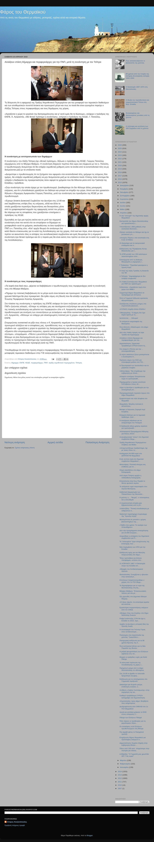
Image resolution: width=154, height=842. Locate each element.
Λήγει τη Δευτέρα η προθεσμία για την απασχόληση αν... (134, 389)
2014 (120, 771)
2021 (120, 162)
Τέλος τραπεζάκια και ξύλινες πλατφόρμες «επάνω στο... (131, 559)
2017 (120, 176)
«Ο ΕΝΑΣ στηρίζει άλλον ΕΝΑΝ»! (132, 309)
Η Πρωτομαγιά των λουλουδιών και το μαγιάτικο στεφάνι (134, 366)
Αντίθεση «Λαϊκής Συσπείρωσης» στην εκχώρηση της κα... (134, 691)
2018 (120, 172)
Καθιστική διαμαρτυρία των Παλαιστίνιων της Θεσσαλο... (132, 493)
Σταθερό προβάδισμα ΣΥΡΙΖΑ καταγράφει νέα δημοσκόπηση (132, 697)
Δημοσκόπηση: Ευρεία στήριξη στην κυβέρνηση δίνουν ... (134, 744)
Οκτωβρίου (124, 192)
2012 (120, 778)
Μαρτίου (123, 760)
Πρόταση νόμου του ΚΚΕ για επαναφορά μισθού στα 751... (132, 361)
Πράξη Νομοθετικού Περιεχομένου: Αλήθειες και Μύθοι (133, 444)
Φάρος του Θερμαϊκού (23, 12)
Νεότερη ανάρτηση (15, 442)
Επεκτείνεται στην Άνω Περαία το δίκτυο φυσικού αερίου (132, 482)
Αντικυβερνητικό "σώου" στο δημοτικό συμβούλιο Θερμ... (134, 438)
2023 (120, 155)
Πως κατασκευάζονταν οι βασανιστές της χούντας (135, 62)
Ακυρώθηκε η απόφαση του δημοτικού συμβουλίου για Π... (134, 537)
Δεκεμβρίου (124, 185)
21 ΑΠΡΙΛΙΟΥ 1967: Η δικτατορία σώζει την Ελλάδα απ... (132, 565)
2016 (120, 179)
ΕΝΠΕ (22, 363)
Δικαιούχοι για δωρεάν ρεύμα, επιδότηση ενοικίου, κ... (131, 686)
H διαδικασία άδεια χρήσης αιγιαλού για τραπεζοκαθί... (133, 427)
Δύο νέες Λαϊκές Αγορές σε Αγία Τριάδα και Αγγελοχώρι (132, 333)
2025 (120, 148)
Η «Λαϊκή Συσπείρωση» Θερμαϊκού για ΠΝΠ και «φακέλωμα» (133, 283)
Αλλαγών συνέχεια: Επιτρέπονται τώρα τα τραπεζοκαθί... (132, 378)
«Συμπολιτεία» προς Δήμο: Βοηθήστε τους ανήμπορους (134, 702)
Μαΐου (122, 209)
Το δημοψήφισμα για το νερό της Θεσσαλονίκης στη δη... (132, 587)
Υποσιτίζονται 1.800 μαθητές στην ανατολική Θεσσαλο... (133, 228)
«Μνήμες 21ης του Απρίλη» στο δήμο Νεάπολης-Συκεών (134, 614)
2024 (120, 152)
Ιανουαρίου (124, 767)
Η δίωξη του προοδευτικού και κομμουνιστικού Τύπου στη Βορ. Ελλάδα (137, 102)
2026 (120, 145)
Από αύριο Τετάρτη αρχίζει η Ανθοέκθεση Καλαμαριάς (130, 477)
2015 (120, 182)
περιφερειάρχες (37, 363)
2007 (120, 788)
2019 (120, 169)
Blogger (90, 835)
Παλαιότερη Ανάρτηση (97, 442)
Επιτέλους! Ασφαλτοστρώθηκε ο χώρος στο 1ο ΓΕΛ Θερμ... (132, 581)
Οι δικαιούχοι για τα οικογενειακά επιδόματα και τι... (132, 244)
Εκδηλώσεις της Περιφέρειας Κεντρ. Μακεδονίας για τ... (133, 250)
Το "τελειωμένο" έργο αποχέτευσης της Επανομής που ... (134, 543)
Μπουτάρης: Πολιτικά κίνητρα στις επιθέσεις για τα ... (133, 466)
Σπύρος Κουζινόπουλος (17, 822)
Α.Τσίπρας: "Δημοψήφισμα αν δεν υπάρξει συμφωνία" (133, 277)
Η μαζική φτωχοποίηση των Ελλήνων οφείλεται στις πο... (134, 653)
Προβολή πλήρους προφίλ (15, 825)
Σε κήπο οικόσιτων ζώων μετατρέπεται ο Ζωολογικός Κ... (134, 355)
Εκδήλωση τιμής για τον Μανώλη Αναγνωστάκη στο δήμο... (132, 554)
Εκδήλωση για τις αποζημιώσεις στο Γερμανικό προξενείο (133, 680)
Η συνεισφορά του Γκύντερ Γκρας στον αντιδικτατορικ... (132, 631)
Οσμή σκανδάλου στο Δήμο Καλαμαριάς (130, 471)
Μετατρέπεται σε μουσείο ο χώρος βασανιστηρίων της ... (133, 521)
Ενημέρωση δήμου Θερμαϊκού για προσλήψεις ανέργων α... (133, 739)
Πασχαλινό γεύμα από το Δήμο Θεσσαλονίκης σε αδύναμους (132, 669)
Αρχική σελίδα (55, 442)
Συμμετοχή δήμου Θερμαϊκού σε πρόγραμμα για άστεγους (132, 294)
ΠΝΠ (46, 363)
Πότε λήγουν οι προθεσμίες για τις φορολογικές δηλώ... (133, 722)
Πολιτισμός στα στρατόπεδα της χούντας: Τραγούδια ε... (132, 636)
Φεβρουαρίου (125, 764)
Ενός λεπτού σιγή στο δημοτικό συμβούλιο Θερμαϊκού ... (132, 460)
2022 (120, 159)
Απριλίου (123, 213)
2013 (120, 775)
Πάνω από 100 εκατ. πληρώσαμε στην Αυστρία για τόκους (134, 750)
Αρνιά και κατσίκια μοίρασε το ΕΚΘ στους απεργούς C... (133, 713)
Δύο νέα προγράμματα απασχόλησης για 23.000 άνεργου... (134, 532)
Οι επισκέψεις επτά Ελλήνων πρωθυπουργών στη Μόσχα (131, 728)
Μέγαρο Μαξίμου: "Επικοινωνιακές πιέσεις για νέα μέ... (133, 592)
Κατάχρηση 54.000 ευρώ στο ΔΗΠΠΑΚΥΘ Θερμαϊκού (131, 455)
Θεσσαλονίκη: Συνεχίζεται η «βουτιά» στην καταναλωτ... (134, 576)
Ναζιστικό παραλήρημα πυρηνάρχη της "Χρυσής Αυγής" (133, 515)
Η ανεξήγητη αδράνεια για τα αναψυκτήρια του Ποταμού (131, 422)
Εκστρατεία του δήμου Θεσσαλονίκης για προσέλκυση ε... (134, 222)
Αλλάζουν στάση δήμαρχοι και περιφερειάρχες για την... (131, 339)
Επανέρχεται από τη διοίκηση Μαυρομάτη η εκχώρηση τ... (131, 261)
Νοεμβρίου (124, 189)
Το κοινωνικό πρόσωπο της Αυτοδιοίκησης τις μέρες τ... (131, 664)
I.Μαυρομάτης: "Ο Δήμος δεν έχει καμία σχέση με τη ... (132, 314)
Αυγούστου (124, 199)
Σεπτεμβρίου (125, 196)
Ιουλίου (123, 202)
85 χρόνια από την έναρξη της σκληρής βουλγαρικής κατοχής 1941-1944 (137, 76)
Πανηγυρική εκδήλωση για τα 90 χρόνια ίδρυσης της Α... (132, 642)
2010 (120, 785)
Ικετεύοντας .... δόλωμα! (129, 318)
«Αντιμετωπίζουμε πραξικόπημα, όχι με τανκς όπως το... (133, 449)
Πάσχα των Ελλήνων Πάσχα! (131, 718)
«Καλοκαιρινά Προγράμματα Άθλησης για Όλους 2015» (134, 433)
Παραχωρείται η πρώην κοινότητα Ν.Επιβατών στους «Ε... (132, 383)
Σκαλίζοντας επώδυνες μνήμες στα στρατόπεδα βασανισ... (133, 305)
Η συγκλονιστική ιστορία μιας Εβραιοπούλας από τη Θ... (131, 504)
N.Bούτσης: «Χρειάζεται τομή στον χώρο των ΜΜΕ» (133, 288)
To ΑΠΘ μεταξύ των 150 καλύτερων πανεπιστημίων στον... (133, 255)
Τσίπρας (79, 363)
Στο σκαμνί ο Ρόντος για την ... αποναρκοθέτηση (131, 350)
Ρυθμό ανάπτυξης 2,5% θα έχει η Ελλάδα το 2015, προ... (132, 620)
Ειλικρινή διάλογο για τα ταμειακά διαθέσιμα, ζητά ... (132, 416)
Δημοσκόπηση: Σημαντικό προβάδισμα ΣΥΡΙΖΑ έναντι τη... (133, 344)
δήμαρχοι (15, 363)
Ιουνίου (123, 206)
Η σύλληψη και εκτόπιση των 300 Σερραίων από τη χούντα (137, 127)
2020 (120, 165)
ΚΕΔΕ (27, 363)
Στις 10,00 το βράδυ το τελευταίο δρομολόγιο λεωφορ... (132, 675)
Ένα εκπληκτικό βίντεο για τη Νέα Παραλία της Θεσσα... (132, 647)
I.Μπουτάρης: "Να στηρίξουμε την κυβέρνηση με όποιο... (133, 372)
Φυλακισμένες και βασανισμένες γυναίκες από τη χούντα (137, 115)
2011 (120, 782)
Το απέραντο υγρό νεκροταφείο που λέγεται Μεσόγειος (133, 488)
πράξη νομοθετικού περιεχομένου (62, 363)
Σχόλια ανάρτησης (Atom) (25, 448)
